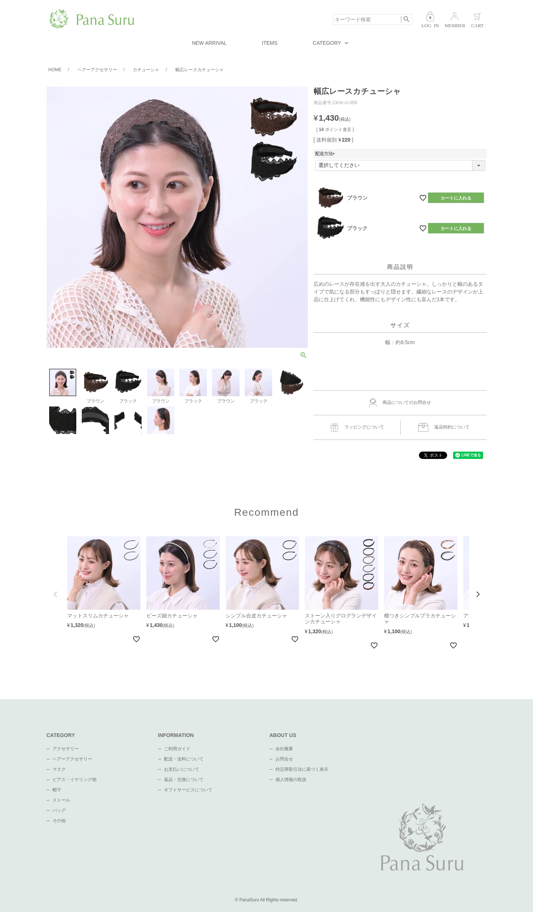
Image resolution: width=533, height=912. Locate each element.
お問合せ (284, 759)
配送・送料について (184, 759)
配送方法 (326, 153)
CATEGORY (327, 43)
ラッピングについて (357, 427)
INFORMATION (176, 735)
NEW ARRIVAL (209, 43)
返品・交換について (184, 779)
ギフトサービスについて (188, 789)
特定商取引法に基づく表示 (301, 769)
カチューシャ (146, 69)
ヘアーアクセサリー (97, 69)
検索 (406, 19)
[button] (55, 594)
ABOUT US (283, 735)
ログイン (430, 19)
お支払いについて (181, 769)
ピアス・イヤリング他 (74, 779)
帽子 (56, 789)
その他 (59, 820)
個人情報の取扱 (290, 779)
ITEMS (270, 43)
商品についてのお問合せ (400, 402)
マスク (59, 769)
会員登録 (455, 19)
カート (477, 19)
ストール (61, 800)
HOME (55, 69)
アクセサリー (65, 748)
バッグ (59, 810)
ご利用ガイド (177, 748)
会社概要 (284, 748)
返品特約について (444, 427)
